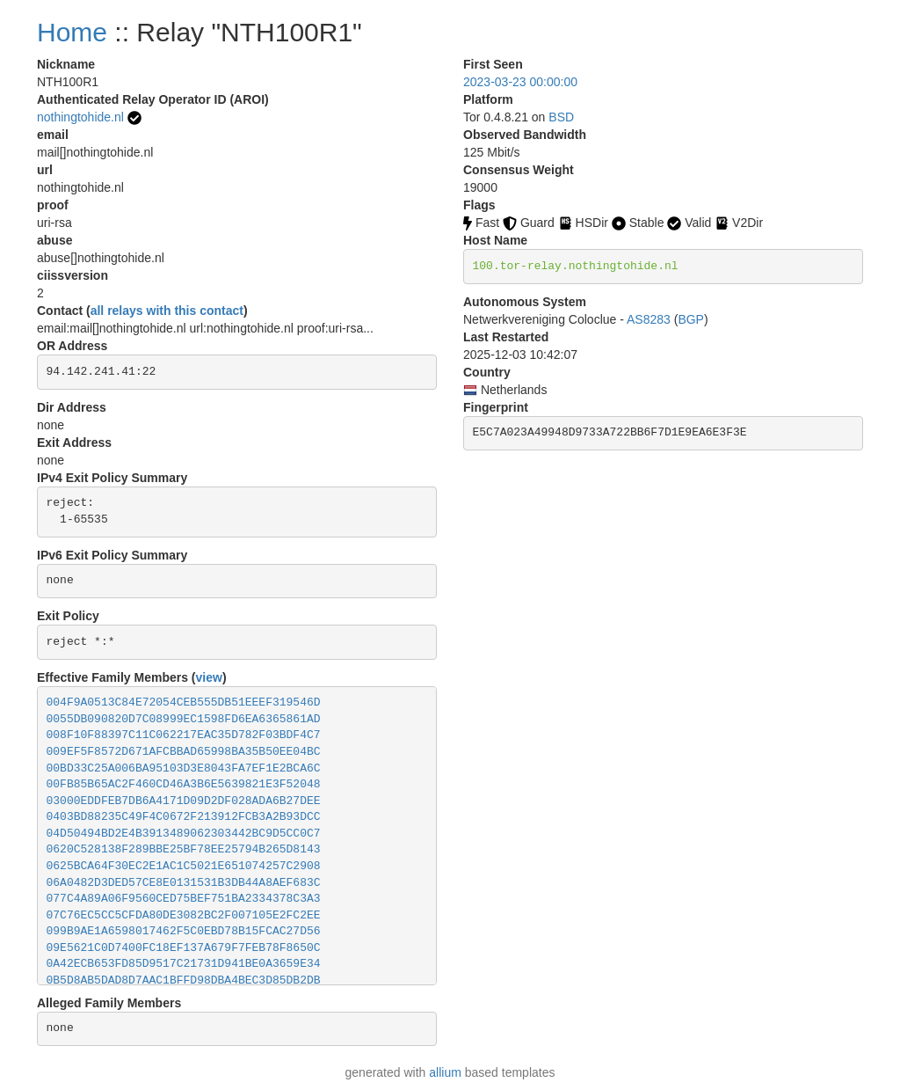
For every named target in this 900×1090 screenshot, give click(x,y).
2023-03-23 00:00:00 (520, 82)
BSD (561, 117)
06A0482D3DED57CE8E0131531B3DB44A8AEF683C (184, 882)
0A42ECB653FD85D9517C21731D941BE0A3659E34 (184, 963)
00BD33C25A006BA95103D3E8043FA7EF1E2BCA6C (184, 768)
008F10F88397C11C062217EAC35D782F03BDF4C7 (184, 735)
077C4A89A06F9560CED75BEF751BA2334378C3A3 (184, 898)
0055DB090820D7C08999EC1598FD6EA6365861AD (184, 719)
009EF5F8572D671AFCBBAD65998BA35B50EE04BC (184, 751)
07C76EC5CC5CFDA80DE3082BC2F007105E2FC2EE (184, 915)
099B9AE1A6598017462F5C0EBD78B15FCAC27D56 (184, 931)
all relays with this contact (167, 311)
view (209, 677)
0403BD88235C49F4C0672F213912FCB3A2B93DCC (184, 816)
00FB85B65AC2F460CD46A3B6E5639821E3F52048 (184, 784)
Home (72, 32)
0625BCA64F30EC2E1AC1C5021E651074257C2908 (184, 866)
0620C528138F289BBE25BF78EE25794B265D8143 (184, 849)
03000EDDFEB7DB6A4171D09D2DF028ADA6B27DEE (184, 801)
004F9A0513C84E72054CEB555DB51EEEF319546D (184, 702)
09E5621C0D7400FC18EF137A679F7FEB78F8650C (184, 948)
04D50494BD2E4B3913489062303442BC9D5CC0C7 (184, 833)
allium (445, 1072)
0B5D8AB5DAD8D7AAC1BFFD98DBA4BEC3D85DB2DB (184, 980)
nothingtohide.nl (80, 117)
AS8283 (649, 319)
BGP (691, 319)
